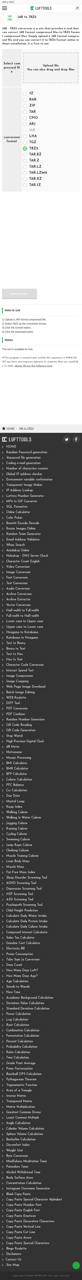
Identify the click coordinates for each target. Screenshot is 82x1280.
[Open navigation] (4, 8)
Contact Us (13, 1259)
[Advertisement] (41, 235)
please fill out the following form (33, 366)
